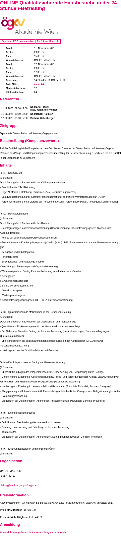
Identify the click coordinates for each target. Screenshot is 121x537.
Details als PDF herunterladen (17, 41)
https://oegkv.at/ (28, 485)
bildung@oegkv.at (9, 485)
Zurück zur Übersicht (48, 41)
